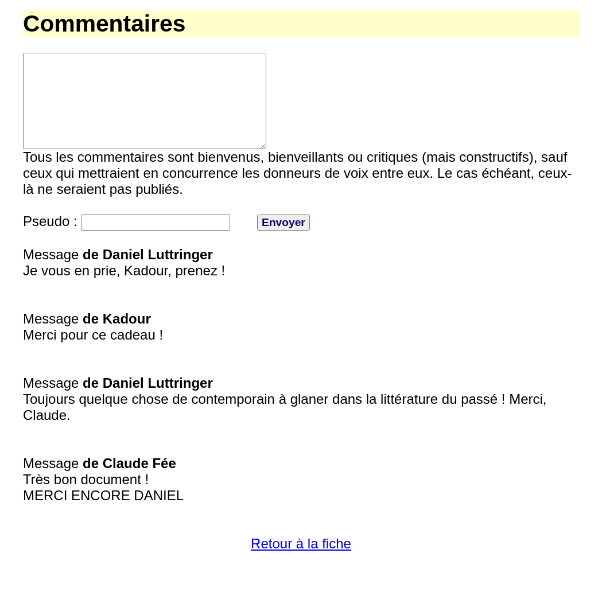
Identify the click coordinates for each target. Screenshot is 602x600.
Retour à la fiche (301, 564)
